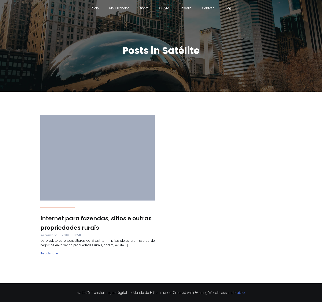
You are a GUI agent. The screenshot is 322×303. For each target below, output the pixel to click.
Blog (228, 8)
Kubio (239, 293)
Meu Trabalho (119, 8)
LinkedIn (185, 8)
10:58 (76, 236)
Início (95, 8)
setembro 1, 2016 (54, 236)
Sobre (144, 8)
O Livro (164, 8)
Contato (208, 8)
